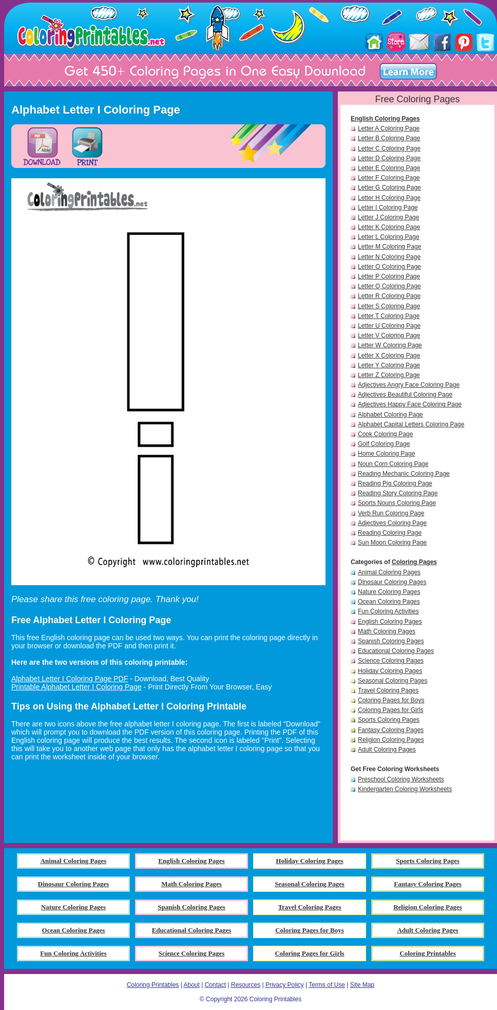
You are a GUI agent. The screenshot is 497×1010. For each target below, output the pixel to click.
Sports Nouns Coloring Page (397, 503)
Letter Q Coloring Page (389, 286)
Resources (245, 984)
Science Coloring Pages (391, 660)
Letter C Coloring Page (389, 148)
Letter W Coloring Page (390, 345)
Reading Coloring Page (390, 532)
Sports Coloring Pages (388, 719)
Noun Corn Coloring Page (393, 463)
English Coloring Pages (385, 118)
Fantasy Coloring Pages (391, 730)
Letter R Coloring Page (389, 296)
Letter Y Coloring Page (389, 365)
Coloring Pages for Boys (391, 700)
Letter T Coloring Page (388, 316)
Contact (215, 984)
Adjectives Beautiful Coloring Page (405, 394)
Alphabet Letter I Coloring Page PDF (69, 679)
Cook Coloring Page (385, 434)
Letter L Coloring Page (388, 236)
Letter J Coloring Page (388, 217)
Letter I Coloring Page (388, 207)
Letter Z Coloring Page (389, 375)
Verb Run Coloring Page (391, 513)
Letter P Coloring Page (389, 276)
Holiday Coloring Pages (390, 671)
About (191, 984)
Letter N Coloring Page (389, 256)
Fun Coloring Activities (388, 611)
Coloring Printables (153, 984)
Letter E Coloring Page (389, 168)
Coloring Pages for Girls (390, 710)
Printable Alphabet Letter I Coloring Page (76, 687)
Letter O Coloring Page (389, 266)
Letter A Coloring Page (388, 128)
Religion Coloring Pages (391, 739)
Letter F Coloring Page (389, 177)
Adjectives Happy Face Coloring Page (410, 404)
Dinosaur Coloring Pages (392, 582)
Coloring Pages (414, 562)
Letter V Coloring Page (389, 335)
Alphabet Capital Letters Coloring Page (411, 424)
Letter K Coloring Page (389, 227)
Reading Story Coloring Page (397, 493)
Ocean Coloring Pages (389, 601)
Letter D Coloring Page (389, 158)
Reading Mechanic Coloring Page (404, 473)
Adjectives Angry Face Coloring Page (409, 384)
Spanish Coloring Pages (391, 641)
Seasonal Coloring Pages (392, 680)
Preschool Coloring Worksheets (401, 779)
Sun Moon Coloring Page (392, 542)
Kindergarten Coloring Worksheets (405, 789)
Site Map (362, 984)
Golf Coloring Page (384, 443)
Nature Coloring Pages (389, 591)
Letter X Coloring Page (389, 355)
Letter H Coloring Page (389, 197)
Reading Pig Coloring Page (395, 483)
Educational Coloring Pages (396, 650)
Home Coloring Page (386, 453)
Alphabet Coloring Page (390, 414)
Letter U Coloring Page (389, 325)
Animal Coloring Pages (389, 572)
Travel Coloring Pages (388, 690)
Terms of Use (327, 984)
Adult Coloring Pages (387, 749)
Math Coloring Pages (386, 631)
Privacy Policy (284, 984)
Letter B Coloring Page (389, 138)
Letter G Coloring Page (389, 187)
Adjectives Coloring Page (392, 523)
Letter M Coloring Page (389, 246)
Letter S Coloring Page (389, 306)
